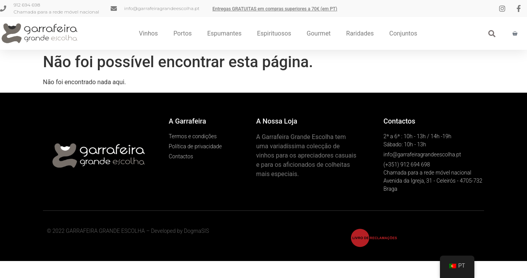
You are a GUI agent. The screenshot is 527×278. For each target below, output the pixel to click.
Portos (182, 33)
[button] (492, 33)
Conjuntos (403, 33)
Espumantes (224, 33)
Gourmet (319, 33)
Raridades (360, 33)
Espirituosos (274, 33)
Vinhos (148, 33)
